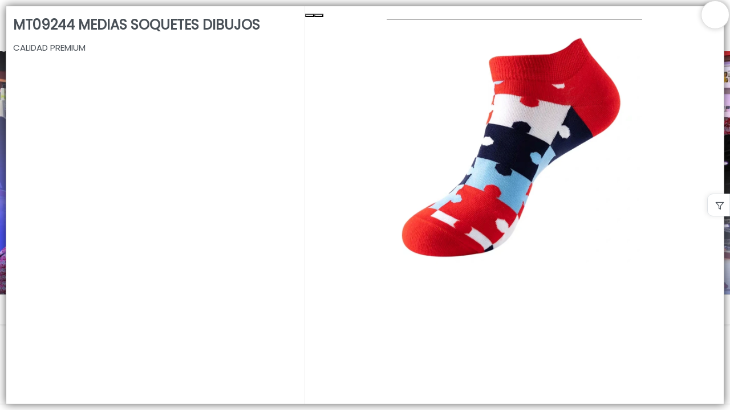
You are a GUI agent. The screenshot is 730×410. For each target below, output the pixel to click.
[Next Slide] (318, 15)
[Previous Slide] (309, 15)
